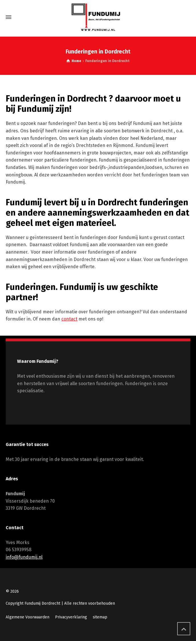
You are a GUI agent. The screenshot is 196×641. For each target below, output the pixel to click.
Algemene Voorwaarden (27, 617)
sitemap (100, 617)
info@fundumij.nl (24, 557)
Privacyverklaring (71, 617)
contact (69, 319)
